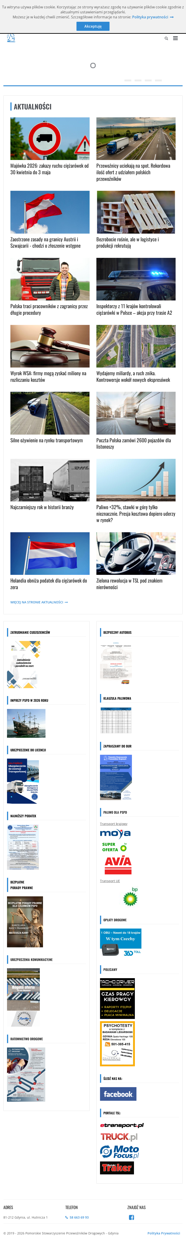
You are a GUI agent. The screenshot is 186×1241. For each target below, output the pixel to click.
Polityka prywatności (150, 17)
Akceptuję (93, 26)
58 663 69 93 (79, 1217)
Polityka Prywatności (164, 1233)
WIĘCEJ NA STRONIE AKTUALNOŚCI (39, 602)
